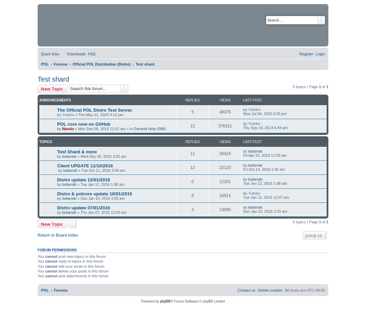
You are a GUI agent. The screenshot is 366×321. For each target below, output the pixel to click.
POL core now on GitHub (83, 124)
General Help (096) (150, 129)
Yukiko (68, 115)
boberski (69, 156)
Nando (68, 129)
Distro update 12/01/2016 (83, 179)
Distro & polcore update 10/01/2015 (94, 193)
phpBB (165, 301)
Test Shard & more (77, 151)
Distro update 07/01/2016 (83, 207)
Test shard (53, 79)
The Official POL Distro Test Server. (95, 110)
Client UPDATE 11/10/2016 (85, 165)
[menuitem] (73, 54)
